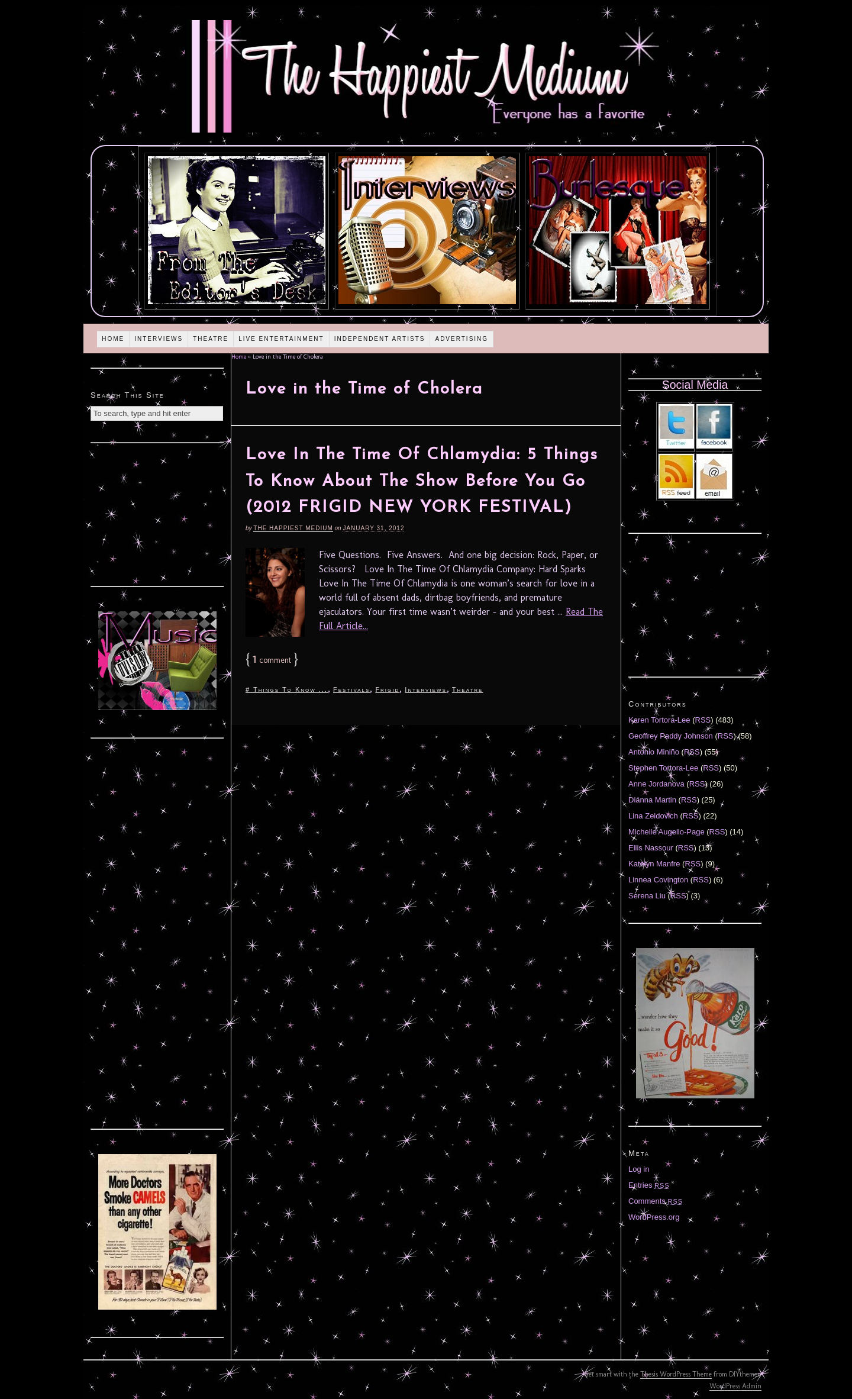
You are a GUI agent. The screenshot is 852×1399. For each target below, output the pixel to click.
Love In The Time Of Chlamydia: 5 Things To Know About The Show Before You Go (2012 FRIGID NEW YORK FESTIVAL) (422, 482)
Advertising (461, 339)
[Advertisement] (157, 513)
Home (113, 339)
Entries (649, 1185)
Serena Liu (647, 895)
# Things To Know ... (287, 689)
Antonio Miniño (653, 751)
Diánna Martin (652, 799)
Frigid (387, 689)
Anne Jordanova (656, 783)
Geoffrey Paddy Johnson (670, 735)
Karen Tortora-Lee (659, 719)
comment (272, 660)
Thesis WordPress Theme (676, 1374)
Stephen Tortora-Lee (663, 767)
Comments (655, 1201)
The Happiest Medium (293, 528)
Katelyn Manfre (654, 863)
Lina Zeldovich (653, 815)
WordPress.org (653, 1217)
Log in (638, 1169)
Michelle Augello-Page (666, 831)
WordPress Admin (735, 1386)
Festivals (351, 689)
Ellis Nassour (650, 847)
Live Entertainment (281, 339)
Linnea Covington (658, 879)
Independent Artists (379, 339)
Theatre (210, 339)
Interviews (158, 339)
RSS (703, 719)
